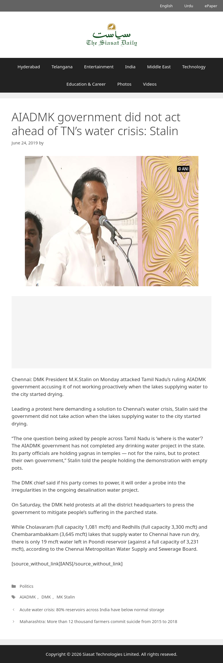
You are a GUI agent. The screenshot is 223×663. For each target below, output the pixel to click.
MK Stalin (65, 597)
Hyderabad (29, 66)
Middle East (159, 66)
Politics (27, 586)
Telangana (62, 66)
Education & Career (86, 84)
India (130, 66)
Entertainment (99, 66)
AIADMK (28, 597)
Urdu (188, 5)
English (166, 5)
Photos (124, 84)
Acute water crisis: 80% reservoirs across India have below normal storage (92, 609)
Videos (150, 84)
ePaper (211, 5)
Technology (193, 66)
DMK (46, 597)
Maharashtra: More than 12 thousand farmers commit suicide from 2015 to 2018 (98, 621)
